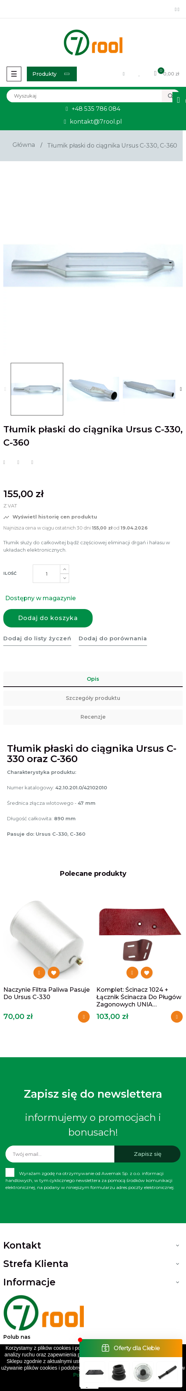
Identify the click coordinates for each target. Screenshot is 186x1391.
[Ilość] (46, 573)
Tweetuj (18, 463)
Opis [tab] (93, 679)
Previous (5, 389)
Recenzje (93, 717)
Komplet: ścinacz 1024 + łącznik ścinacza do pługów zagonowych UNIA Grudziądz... (138, 997)
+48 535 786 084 (96, 108)
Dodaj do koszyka (48, 618)
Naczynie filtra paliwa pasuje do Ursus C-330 (46, 993)
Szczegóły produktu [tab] (93, 698)
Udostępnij (4, 463)
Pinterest (32, 463)
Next (181, 389)
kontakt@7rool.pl (96, 121)
